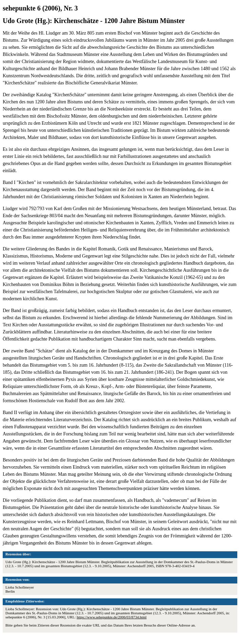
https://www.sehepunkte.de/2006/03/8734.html (111, 617)
